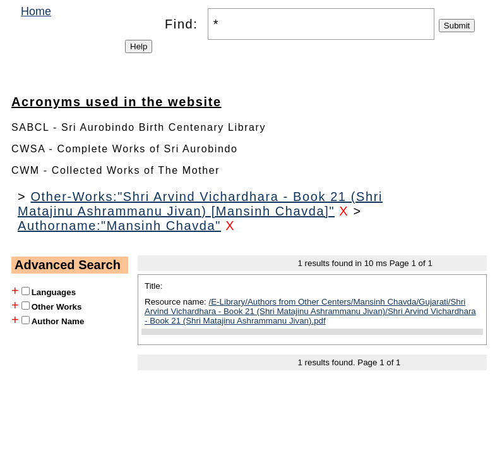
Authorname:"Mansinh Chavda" (119, 226)
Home (36, 11)
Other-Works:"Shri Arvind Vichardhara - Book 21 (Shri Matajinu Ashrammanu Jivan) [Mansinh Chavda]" (200, 204)
